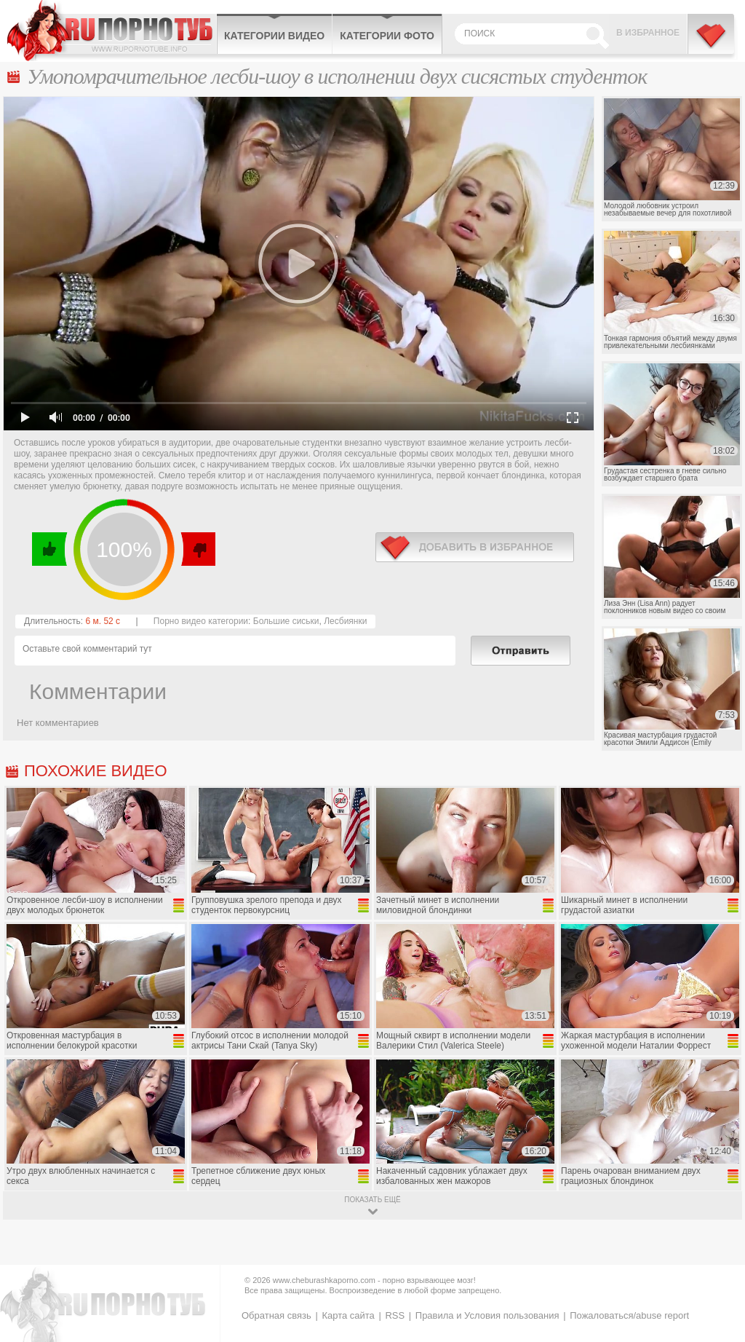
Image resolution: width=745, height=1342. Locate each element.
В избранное (648, 33)
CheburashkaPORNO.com (111, 30)
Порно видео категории (201, 621)
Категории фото (387, 36)
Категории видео (274, 36)
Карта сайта (348, 1315)
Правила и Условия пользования (487, 1315)
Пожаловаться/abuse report (629, 1315)
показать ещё (372, 1200)
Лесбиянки (345, 621)
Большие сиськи (286, 621)
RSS (395, 1315)
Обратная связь (276, 1315)
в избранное (474, 547)
